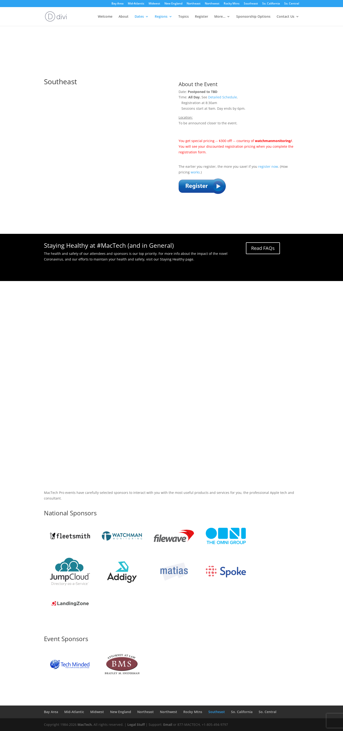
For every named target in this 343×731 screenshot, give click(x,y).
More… (219, 17)
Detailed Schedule (222, 97)
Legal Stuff (136, 724)
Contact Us (285, 17)
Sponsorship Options (253, 17)
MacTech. (85, 724)
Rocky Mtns (232, 3)
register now (268, 166)
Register (201, 17)
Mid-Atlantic (136, 3)
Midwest (154, 3)
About (124, 17)
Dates (139, 17)
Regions (161, 17)
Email (167, 724)
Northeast (194, 3)
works (195, 172)
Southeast (251, 3)
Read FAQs (263, 248)
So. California (271, 3)
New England (173, 3)
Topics (183, 17)
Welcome (105, 17)
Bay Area (117, 3)
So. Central (291, 3)
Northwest (212, 3)
